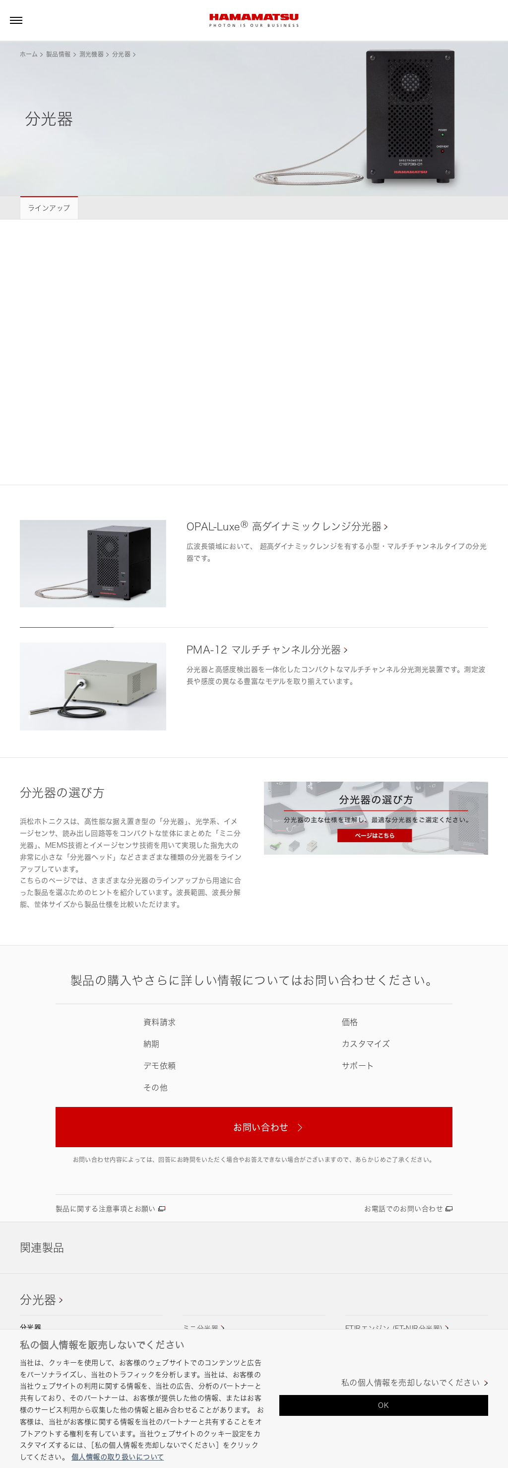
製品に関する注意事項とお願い (106, 1208)
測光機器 (91, 54)
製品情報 (58, 54)
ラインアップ (49, 208)
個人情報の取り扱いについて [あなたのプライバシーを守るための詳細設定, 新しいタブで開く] (117, 1457)
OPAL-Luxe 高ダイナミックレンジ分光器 (284, 526)
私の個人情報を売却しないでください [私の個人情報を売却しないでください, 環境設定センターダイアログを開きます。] (410, 1383)
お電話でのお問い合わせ (403, 1208)
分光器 (121, 54)
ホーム (29, 54)
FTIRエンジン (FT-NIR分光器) (394, 1328)
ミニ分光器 (200, 1328)
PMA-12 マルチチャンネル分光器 (264, 650)
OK (383, 1405)
